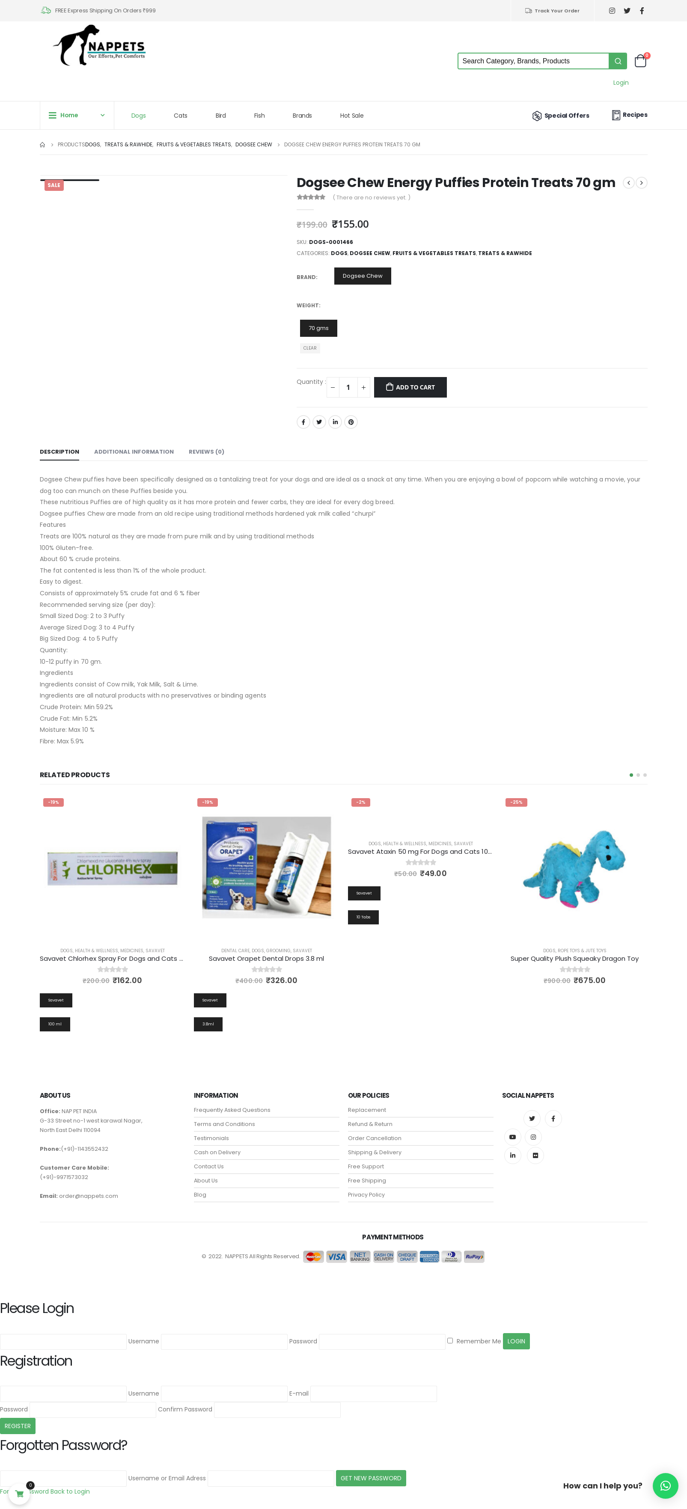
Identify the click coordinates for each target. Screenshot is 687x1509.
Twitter (319, 422)
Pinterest (351, 422)
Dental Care (235, 951)
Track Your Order (552, 10)
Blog (200, 1189)
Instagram (533, 1132)
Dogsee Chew (370, 253)
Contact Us (209, 1161)
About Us (206, 1175)
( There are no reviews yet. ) (371, 197)
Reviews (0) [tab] (206, 452)
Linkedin (512, 1150)
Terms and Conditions (224, 1119)
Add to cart (415, 387)
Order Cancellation (374, 1133)
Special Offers (559, 116)
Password (303, 1336)
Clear (310, 348)
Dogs (138, 115)
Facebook (303, 422)
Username (143, 1336)
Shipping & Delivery (374, 1147)
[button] (631, 775)
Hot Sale (351, 115)
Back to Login (70, 1486)
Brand (306, 277)
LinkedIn (335, 422)
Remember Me (474, 1336)
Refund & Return (370, 1119)
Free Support (366, 1161)
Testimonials (211, 1133)
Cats (180, 115)
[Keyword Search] (533, 60)
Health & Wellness (96, 951)
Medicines (131, 951)
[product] (112, 867)
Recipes (629, 115)
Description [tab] (59, 452)
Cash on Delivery (217, 1147)
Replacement (367, 1104)
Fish (259, 115)
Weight (308, 305)
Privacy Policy (366, 1189)
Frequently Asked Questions (232, 1104)
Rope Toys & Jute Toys (582, 951)
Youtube (512, 1132)
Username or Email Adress (167, 1473)
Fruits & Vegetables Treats (434, 253)
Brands (302, 115)
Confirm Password (185, 1404)
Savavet (155, 951)
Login (621, 82)
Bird (221, 115)
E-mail (299, 1388)
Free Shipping (367, 1175)
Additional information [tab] (134, 452)
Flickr (535, 1150)
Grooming (278, 951)
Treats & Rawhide (505, 253)
